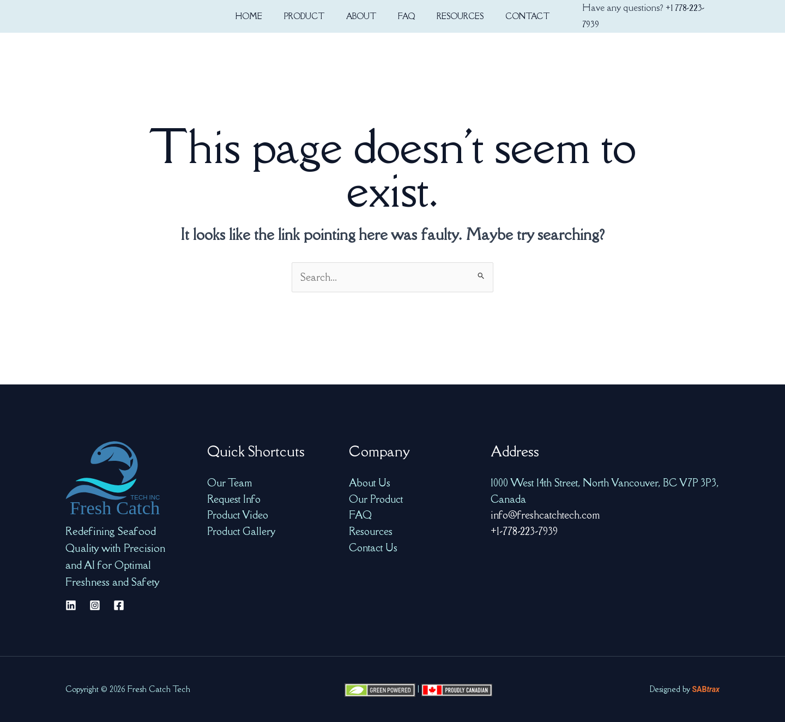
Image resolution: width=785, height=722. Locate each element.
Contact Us (373, 547)
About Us (369, 482)
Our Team (229, 482)
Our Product (376, 499)
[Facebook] (118, 605)
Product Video (237, 514)
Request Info (234, 499)
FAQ (360, 514)
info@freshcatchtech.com (545, 514)
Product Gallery (241, 531)
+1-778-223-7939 (524, 531)
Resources (370, 531)
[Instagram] (94, 605)
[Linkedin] (70, 605)
